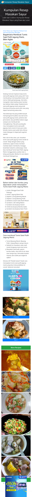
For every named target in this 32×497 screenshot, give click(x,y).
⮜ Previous (16, 317)
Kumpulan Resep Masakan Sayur (15, 2)
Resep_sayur (10, 31)
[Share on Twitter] (5, 68)
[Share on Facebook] (10, 68)
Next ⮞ (16, 340)
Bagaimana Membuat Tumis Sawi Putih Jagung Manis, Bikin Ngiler (15, 32)
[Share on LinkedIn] (14, 68)
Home (4, 31)
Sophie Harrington (9, 64)
